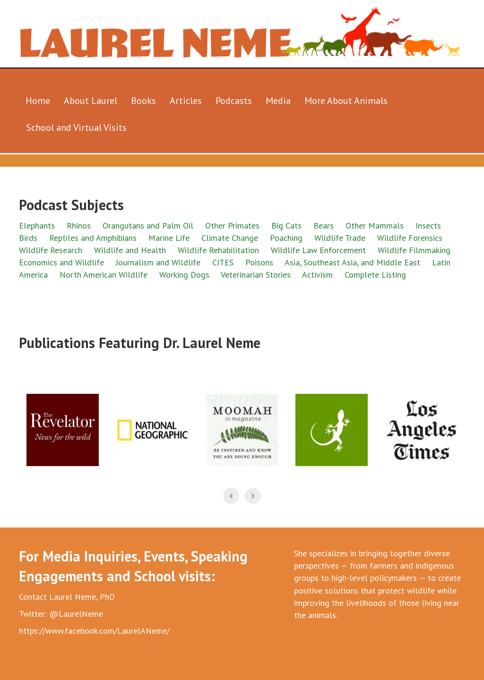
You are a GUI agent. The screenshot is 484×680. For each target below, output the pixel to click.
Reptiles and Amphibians (94, 237)
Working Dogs (184, 274)
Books (143, 100)
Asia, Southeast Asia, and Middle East (352, 262)
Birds (28, 237)
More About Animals (346, 100)
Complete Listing (375, 274)
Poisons (259, 262)
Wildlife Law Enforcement (318, 250)
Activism (317, 274)
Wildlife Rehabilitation (218, 250)
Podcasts (234, 100)
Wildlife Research (50, 250)
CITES (222, 262)
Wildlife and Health (130, 250)
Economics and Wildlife (61, 262)
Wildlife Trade (339, 237)
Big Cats (286, 225)
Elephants (37, 225)
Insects (428, 225)
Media (278, 100)
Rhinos (79, 225)
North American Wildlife (103, 274)
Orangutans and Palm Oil (148, 225)
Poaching (286, 237)
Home (38, 100)
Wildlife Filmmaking (414, 250)
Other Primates (232, 225)
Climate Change (229, 237)
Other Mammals (375, 225)
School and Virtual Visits (76, 127)
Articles (186, 100)
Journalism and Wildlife (158, 262)
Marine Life (169, 237)
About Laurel (90, 100)
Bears (323, 225)
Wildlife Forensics (409, 237)
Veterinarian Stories (256, 274)
